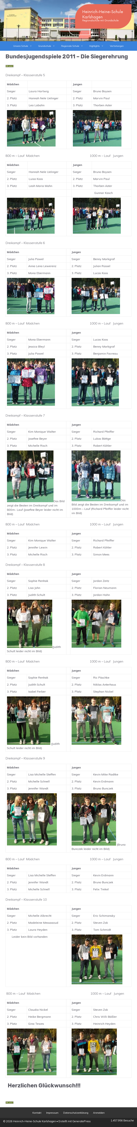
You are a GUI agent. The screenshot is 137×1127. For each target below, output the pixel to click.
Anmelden (99, 1112)
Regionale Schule (73, 46)
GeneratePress (81, 1121)
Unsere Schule (24, 46)
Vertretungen (117, 46)
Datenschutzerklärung (75, 1112)
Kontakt (36, 1112)
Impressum (52, 1112)
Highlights (98, 46)
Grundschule (48, 46)
